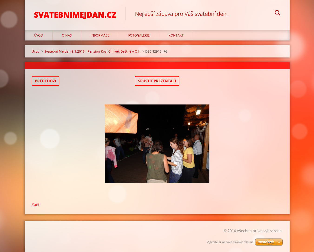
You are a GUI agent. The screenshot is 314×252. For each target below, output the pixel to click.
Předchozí (45, 81)
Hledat (277, 13)
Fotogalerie (139, 35)
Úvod (38, 35)
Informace (100, 35)
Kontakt (176, 35)
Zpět (36, 204)
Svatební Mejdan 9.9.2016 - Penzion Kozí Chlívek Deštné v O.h (92, 51)
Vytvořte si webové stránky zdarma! (231, 242)
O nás (67, 35)
